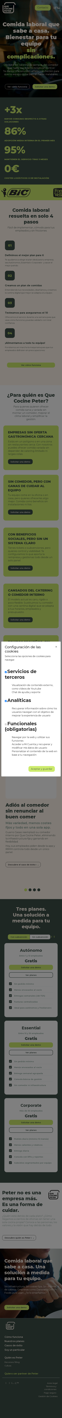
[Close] (56, 647)
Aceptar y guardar (41, 769)
